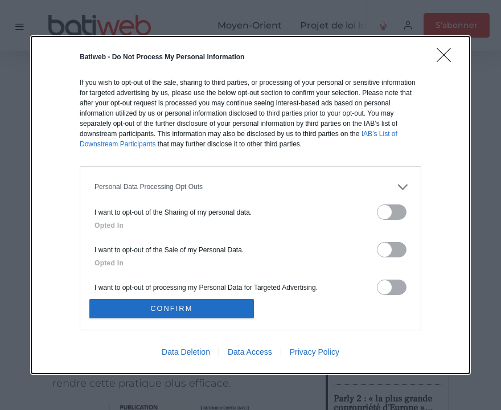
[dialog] (250, 205)
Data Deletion (186, 352)
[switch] (391, 211)
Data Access (250, 352)
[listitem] (250, 186)
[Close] (447, 58)
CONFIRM (172, 308)
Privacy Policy (314, 352)
